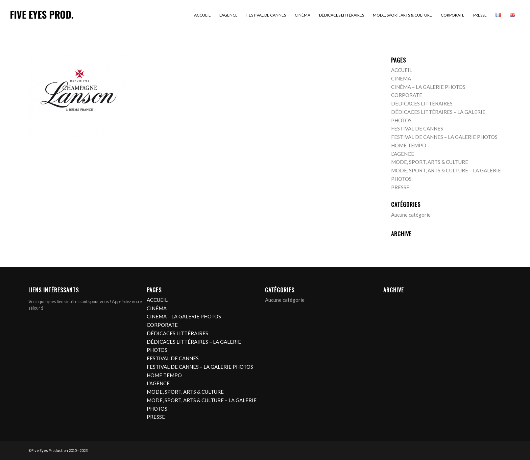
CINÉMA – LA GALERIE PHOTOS (428, 87)
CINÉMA (401, 78)
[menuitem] (202, 15)
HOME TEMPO (408, 145)
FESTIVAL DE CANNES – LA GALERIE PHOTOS (444, 137)
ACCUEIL (401, 70)
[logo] (41, 15)
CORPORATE (406, 95)
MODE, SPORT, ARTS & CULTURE (429, 162)
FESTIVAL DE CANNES (417, 128)
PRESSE (400, 187)
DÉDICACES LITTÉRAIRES (422, 103)
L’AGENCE (402, 154)
